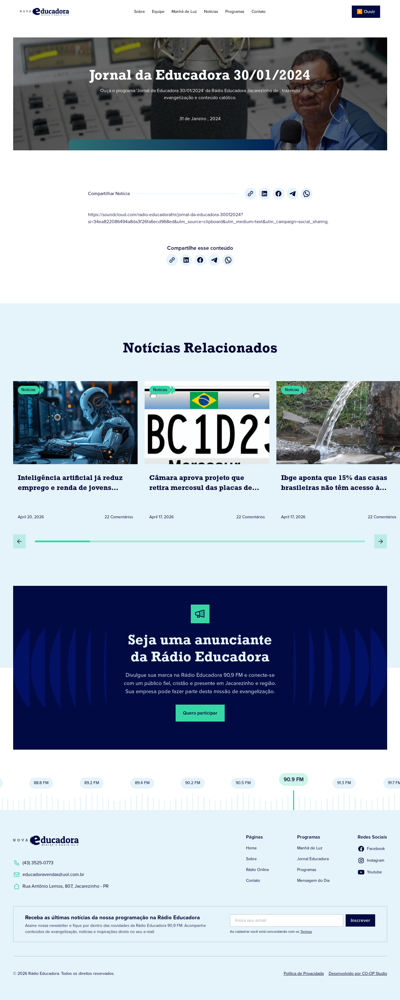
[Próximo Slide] (380, 541)
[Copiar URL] (250, 193)
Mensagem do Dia (313, 880)
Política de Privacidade (304, 973)
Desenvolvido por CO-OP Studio (358, 973)
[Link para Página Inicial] (57, 11)
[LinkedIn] (264, 193)
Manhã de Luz (184, 11)
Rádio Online (257, 870)
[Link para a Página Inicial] (46, 841)
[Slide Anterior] (19, 541)
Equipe (158, 11)
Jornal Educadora (313, 859)
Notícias (211, 11)
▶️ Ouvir (366, 11)
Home (251, 848)
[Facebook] (278, 193)
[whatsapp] (306, 193)
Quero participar (200, 713)
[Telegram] (292, 193)
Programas (235, 11)
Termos (306, 931)
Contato (259, 11)
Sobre (139, 11)
